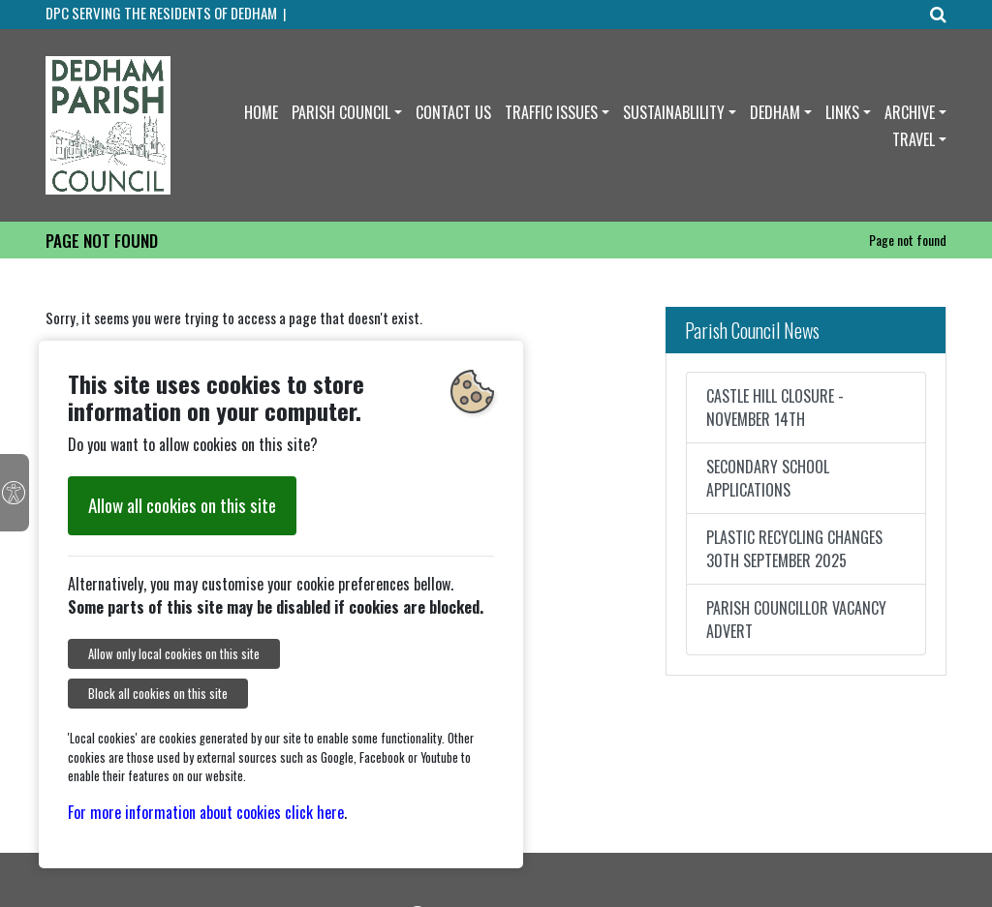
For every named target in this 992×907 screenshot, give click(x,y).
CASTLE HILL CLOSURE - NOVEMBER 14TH (775, 407)
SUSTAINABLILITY (674, 112)
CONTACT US (453, 112)
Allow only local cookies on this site (174, 654)
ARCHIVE (909, 112)
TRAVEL (913, 139)
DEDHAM (775, 112)
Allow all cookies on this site (182, 505)
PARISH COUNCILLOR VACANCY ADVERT (796, 619)
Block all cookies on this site (158, 693)
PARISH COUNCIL (341, 112)
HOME (261, 112)
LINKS (842, 112)
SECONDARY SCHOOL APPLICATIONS (767, 478)
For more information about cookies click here (206, 812)
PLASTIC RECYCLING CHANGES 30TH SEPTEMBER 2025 (794, 549)
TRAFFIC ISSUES (551, 112)
